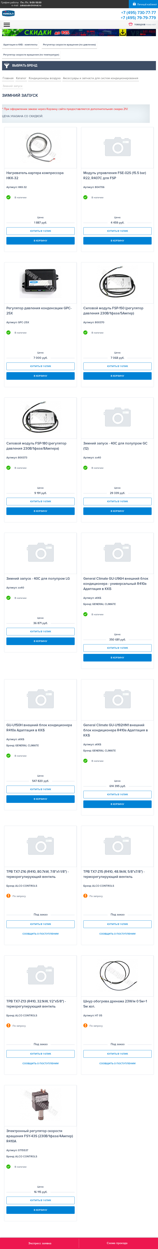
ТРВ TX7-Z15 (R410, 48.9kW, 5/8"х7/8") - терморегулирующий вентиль (114, 874)
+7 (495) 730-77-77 (138, 12)
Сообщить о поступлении (40, 933)
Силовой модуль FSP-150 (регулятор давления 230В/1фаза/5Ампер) (113, 310)
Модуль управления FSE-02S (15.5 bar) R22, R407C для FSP (114, 175)
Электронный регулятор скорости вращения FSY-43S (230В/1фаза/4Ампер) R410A (39, 1136)
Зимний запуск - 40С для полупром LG (38, 578)
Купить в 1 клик (40, 231)
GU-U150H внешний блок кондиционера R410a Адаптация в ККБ (39, 727)
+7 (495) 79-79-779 (138, 17)
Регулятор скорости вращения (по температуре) (31, 54)
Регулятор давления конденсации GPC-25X (39, 310)
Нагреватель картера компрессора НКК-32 (35, 175)
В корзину (40, 240)
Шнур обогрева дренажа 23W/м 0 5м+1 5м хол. (115, 1004)
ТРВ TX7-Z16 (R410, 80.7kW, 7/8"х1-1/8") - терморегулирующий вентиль (37, 874)
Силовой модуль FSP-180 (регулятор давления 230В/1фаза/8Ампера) (36, 446)
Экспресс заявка (39, 1243)
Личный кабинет (147, 4)
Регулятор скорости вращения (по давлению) (69, 44)
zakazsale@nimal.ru (30, 5)
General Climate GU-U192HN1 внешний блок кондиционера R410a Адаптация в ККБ (115, 730)
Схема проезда (117, 1243)
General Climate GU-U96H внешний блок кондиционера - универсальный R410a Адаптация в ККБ (115, 583)
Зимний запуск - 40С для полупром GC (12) (115, 446)
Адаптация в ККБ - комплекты (20, 44)
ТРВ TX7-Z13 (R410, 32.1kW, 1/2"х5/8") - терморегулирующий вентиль (36, 1004)
